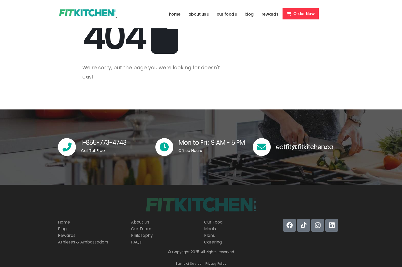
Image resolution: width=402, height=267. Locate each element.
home (174, 14)
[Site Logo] (88, 14)
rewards (270, 14)
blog (249, 14)
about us (197, 14)
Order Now (301, 14)
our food (225, 14)
